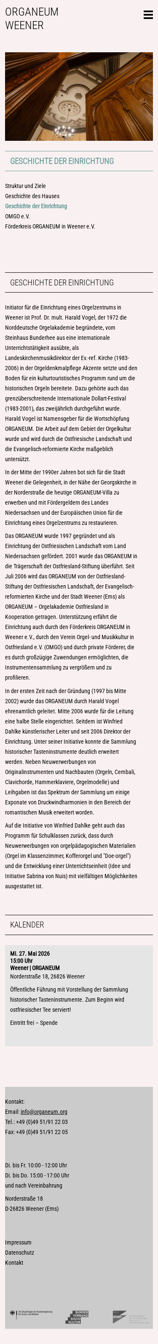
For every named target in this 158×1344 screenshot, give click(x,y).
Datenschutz (19, 1252)
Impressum (18, 1242)
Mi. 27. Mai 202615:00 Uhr (30, 957)
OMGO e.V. (17, 216)
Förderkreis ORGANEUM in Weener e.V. (50, 226)
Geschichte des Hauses (32, 196)
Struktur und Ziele (25, 186)
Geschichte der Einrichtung (62, 161)
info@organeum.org (44, 1112)
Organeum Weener (32, 18)
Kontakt (14, 1262)
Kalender (27, 925)
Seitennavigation (148, 13)
